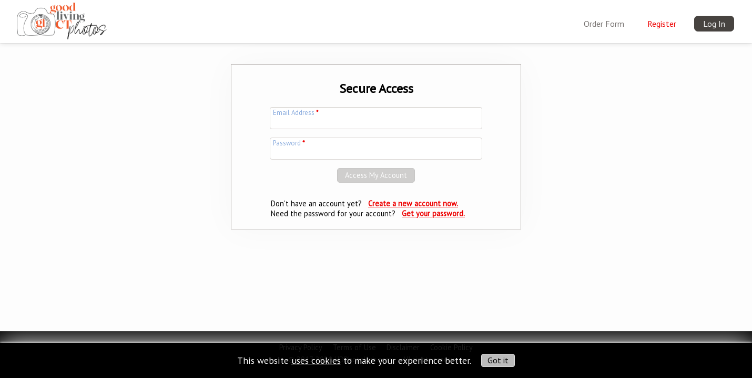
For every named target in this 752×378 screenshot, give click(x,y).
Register (661, 23)
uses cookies (316, 360)
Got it (498, 360)
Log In (714, 23)
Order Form (604, 23)
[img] (62, 19)
